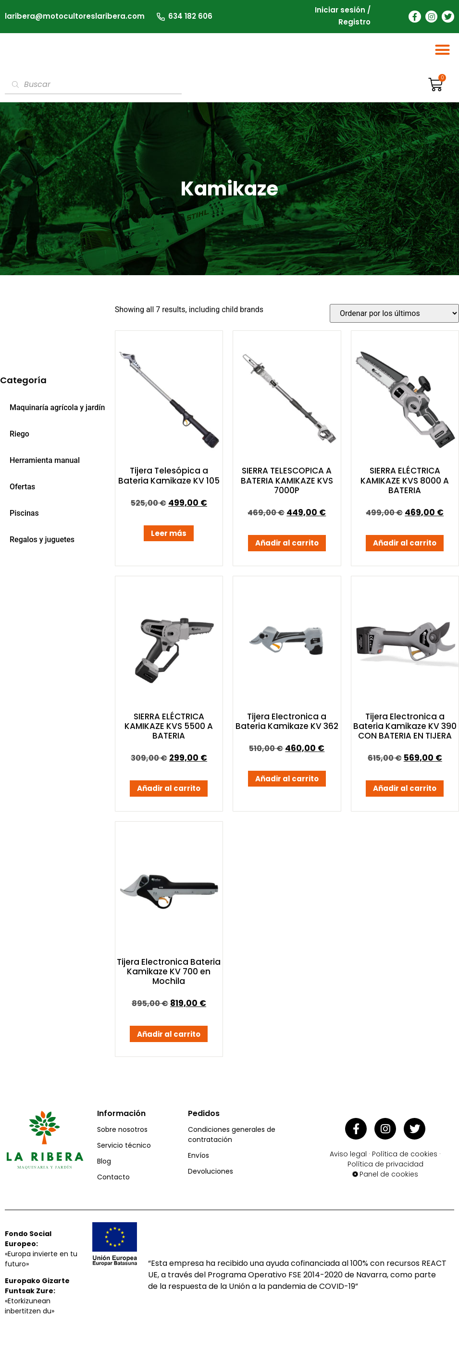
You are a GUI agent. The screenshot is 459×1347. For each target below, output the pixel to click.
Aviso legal (348, 1155)
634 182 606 (190, 16)
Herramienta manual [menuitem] (45, 464)
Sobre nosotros (122, 1134)
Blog (104, 1165)
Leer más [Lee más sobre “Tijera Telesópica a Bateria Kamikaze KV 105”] (168, 538)
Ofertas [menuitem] (22, 491)
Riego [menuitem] (19, 438)
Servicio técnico (124, 1149)
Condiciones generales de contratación (231, 1139)
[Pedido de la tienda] (394, 317)
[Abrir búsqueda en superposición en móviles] (93, 88)
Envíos (198, 1160)
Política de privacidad (385, 1165)
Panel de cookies (389, 1175)
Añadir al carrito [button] (287, 548)
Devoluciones (210, 1175)
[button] (443, 52)
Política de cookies (404, 1155)
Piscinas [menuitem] (24, 517)
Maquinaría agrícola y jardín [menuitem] (57, 411)
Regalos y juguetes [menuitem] (42, 544)
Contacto (113, 1181)
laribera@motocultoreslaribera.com (75, 16)
